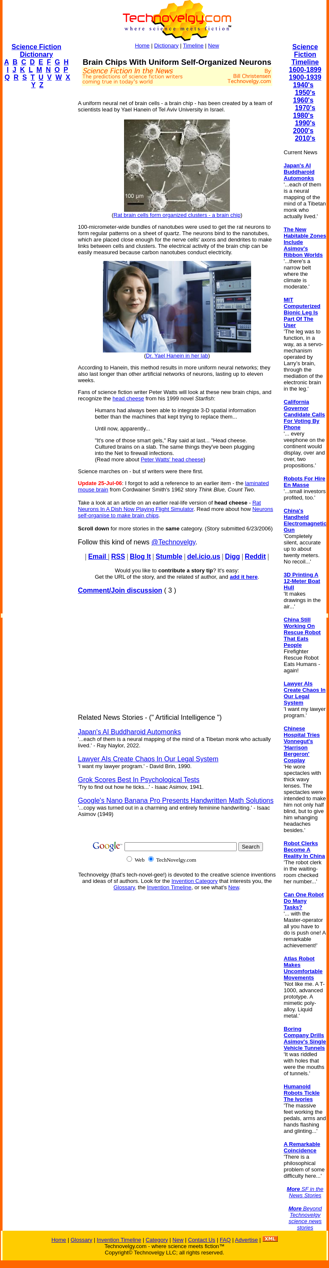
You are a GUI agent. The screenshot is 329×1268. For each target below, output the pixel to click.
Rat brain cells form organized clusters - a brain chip (177, 215)
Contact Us (201, 1240)
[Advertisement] (36, 223)
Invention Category (194, 881)
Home (142, 45)
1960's (303, 100)
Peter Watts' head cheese (172, 459)
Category (157, 1240)
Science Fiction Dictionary (36, 50)
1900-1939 (305, 77)
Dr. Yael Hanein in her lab (177, 355)
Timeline (193, 45)
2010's (305, 138)
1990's (305, 123)
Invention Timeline (169, 887)
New (213, 45)
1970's (305, 107)
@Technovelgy (173, 542)
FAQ (225, 1240)
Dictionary (166, 45)
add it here (244, 577)
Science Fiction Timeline (305, 54)
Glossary (124, 887)
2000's (303, 130)
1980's (303, 115)
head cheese (128, 398)
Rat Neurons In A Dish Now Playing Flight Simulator (169, 505)
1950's (305, 92)
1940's (303, 85)
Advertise (246, 1240)
